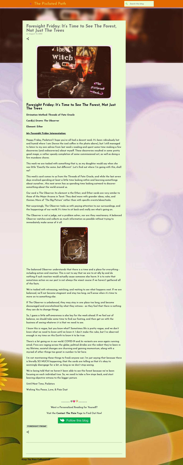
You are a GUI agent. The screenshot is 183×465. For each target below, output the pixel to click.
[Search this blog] (141, 4)
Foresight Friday (36, 426)
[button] (27, 39)
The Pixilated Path (50, 4)
